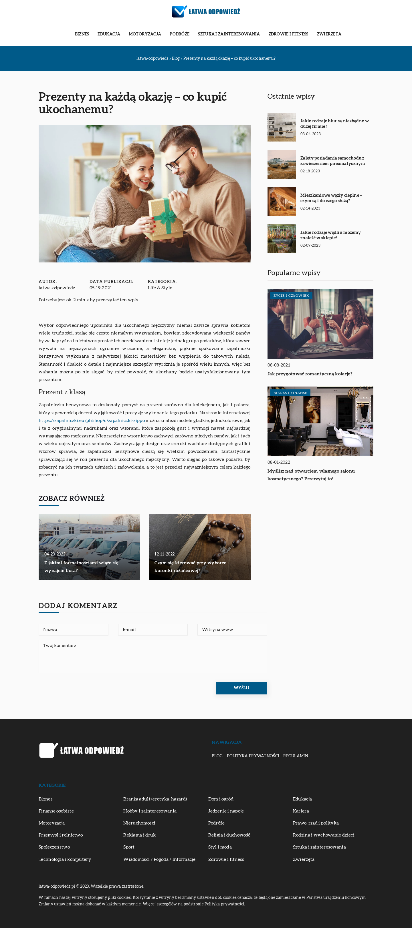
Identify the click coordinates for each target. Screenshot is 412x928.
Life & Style (160, 288)
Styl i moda (220, 847)
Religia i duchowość (229, 835)
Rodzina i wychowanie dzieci (323, 835)
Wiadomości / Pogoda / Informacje (159, 859)
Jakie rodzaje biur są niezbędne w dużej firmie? (334, 124)
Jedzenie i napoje (226, 811)
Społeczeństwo (54, 847)
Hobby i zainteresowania (150, 811)
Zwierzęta (329, 34)
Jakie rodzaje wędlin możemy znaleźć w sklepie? (330, 235)
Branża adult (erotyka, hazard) (155, 799)
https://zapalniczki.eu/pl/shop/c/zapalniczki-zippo (92, 420)
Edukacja (109, 34)
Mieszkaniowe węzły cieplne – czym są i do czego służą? (331, 198)
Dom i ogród (220, 799)
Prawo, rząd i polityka (316, 823)
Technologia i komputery (65, 859)
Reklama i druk (139, 835)
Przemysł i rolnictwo (61, 835)
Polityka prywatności (253, 756)
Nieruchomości (139, 823)
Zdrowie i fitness (288, 34)
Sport (129, 847)
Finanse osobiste (56, 811)
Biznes (82, 34)
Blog (217, 756)
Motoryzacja (145, 34)
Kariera (301, 811)
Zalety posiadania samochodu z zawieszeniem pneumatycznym (332, 161)
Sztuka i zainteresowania (229, 34)
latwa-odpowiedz (57, 288)
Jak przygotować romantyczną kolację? (310, 374)
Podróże (179, 34)
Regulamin (295, 756)
